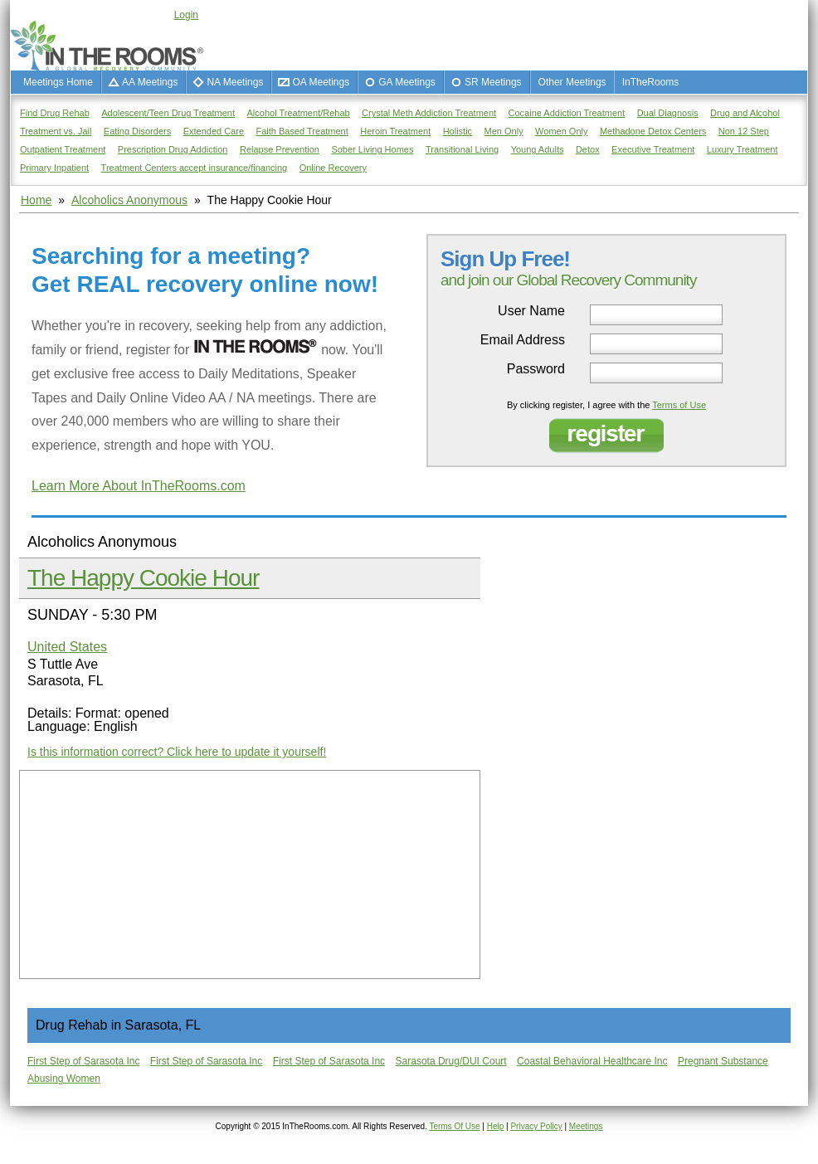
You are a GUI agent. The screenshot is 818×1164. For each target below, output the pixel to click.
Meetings (586, 1126)
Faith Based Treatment (302, 131)
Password (536, 369)
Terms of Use (679, 405)
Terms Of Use (454, 1126)
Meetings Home (58, 82)
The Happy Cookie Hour (143, 578)
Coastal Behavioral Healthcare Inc (592, 1061)
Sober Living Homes (372, 149)
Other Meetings (572, 82)
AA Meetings (150, 82)
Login (186, 15)
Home (36, 200)
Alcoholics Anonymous (129, 200)
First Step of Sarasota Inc (83, 1061)
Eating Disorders (137, 131)
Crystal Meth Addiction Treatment (429, 113)
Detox (588, 149)
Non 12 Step (743, 131)
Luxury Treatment (742, 149)
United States (67, 647)
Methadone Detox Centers (653, 131)
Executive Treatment (652, 149)
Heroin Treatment (395, 131)
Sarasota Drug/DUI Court (451, 1061)
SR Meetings (493, 82)
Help (495, 1126)
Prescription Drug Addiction (173, 149)
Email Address (522, 340)
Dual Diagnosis (668, 113)
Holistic (457, 131)
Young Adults (537, 149)
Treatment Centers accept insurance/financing (194, 168)
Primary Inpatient (54, 168)
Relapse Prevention (279, 149)
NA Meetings (235, 82)
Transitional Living (462, 149)
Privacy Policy (536, 1126)
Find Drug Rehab (55, 113)
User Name (531, 311)
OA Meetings (320, 82)
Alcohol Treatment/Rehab (298, 113)
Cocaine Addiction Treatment (567, 113)
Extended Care (213, 131)
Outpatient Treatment (62, 149)
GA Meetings (407, 82)
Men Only (503, 131)
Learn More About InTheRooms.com (139, 486)
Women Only (561, 131)
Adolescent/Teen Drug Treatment (168, 113)
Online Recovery (333, 168)
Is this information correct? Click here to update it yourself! (176, 751)
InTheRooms (650, 82)
